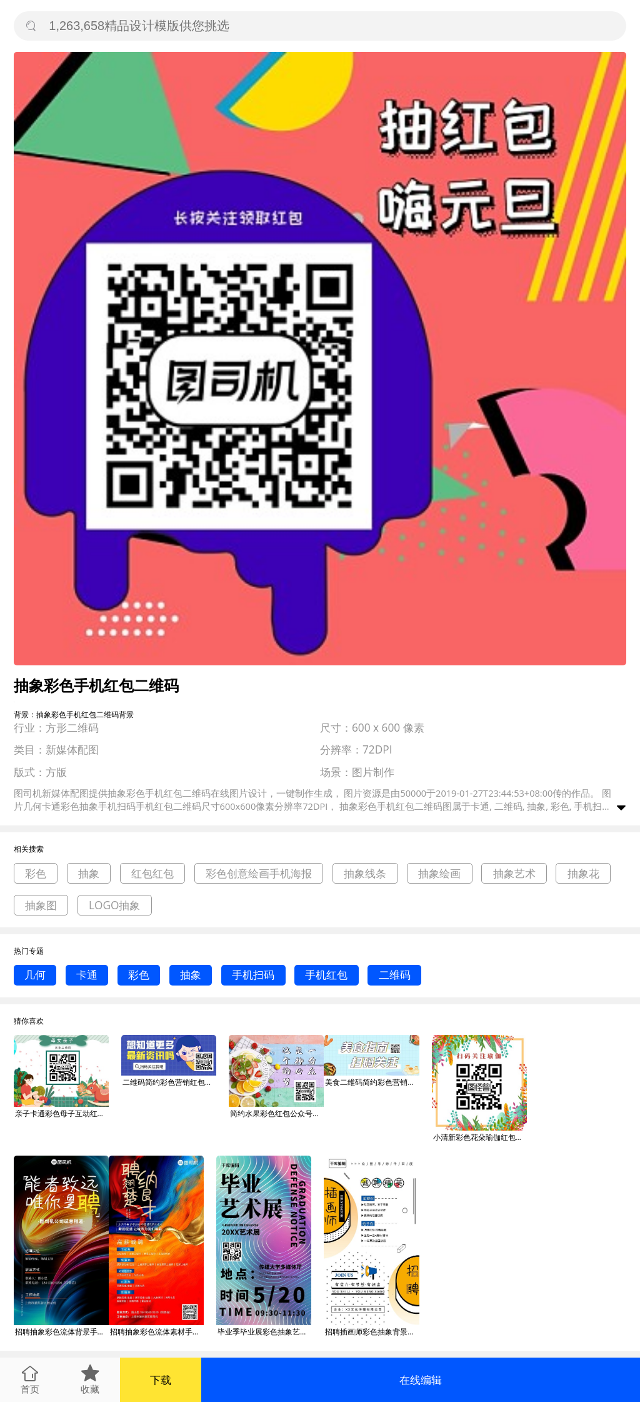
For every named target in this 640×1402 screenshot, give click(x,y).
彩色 (35, 873)
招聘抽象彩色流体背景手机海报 (62, 1331)
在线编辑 (420, 1380)
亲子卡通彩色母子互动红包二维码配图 (62, 1113)
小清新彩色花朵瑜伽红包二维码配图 (480, 1137)
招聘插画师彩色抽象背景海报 (372, 1331)
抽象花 (583, 873)
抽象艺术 (514, 873)
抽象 (88, 873)
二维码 (395, 974)
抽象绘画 (439, 873)
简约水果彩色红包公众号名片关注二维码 (277, 1113)
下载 (160, 1380)
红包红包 (152, 873)
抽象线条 (365, 873)
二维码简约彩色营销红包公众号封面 (169, 1082)
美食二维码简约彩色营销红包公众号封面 (372, 1082)
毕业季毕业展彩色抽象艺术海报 (264, 1331)
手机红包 (326, 974)
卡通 (87, 974)
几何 (35, 974)
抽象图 (41, 905)
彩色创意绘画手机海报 (259, 873)
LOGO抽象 (114, 905)
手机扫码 (253, 974)
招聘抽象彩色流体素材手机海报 (157, 1331)
